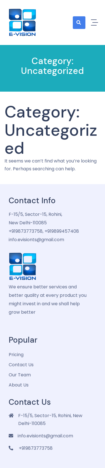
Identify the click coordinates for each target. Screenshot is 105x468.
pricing (16, 354)
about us (19, 385)
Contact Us (21, 364)
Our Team (20, 375)
